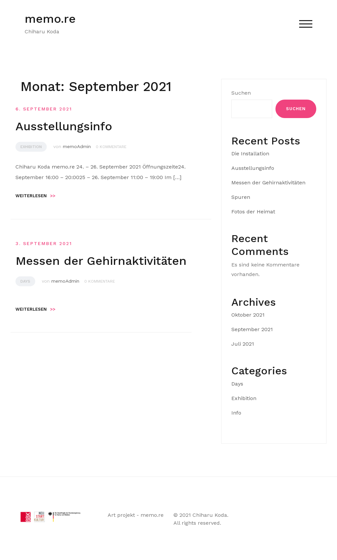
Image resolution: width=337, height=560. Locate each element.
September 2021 (252, 329)
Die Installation (250, 153)
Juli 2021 (242, 344)
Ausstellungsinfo (63, 126)
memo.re (50, 19)
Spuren (240, 197)
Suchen (241, 93)
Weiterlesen (35, 195)
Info (236, 413)
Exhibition (31, 146)
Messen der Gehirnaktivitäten (101, 261)
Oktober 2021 (248, 315)
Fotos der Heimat (253, 211)
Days (25, 281)
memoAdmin (77, 146)
